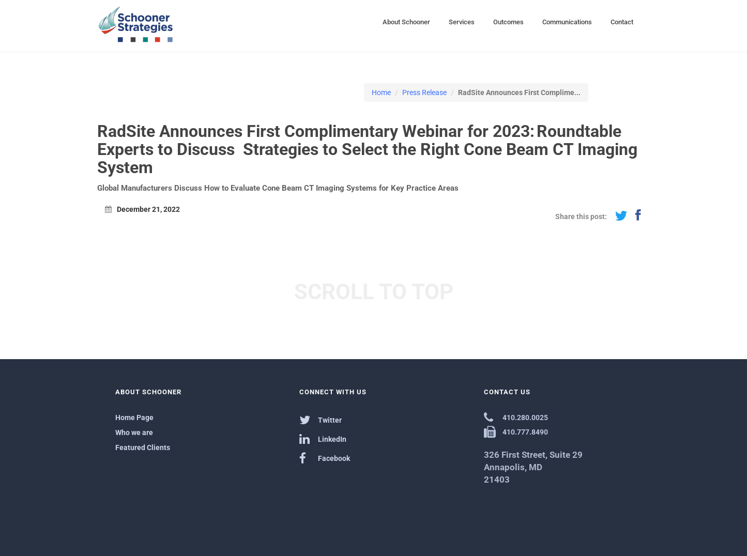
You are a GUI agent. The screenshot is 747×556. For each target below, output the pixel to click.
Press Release (424, 92)
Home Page (134, 417)
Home (381, 92)
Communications (567, 22)
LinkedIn (322, 439)
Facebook (324, 458)
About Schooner (406, 22)
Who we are (134, 432)
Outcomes (508, 22)
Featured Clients (142, 447)
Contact (622, 22)
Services (462, 22)
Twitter (320, 420)
